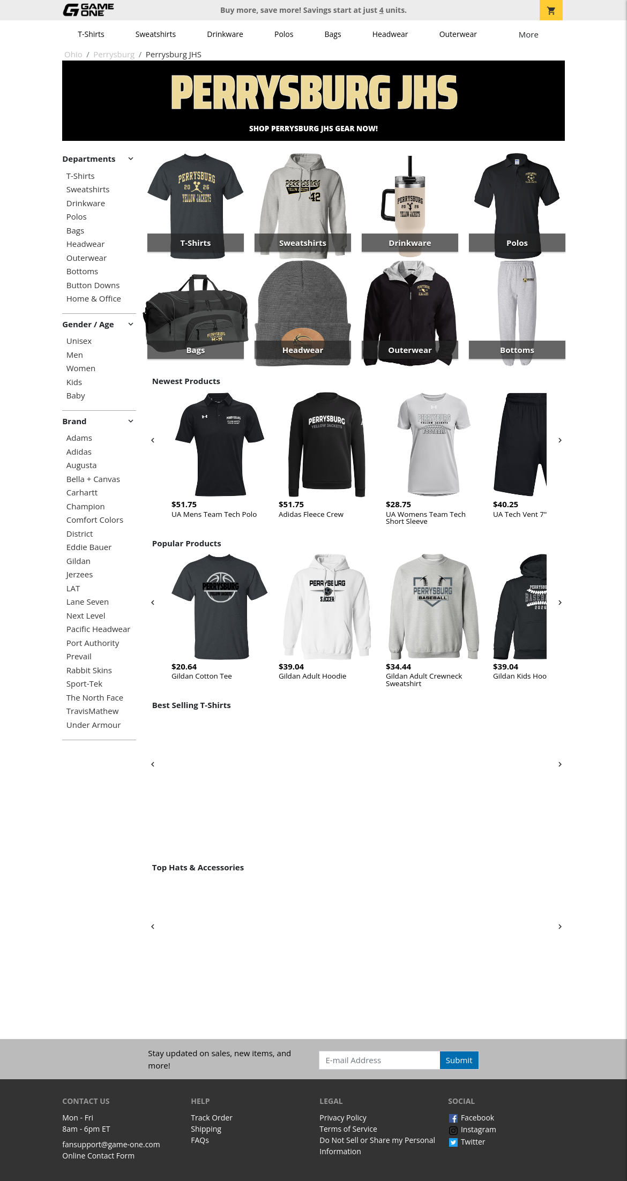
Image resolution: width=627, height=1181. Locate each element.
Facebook (471, 1117)
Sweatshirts (156, 34)
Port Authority (92, 643)
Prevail (79, 656)
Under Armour (93, 724)
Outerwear (458, 34)
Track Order (212, 1117)
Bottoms (82, 271)
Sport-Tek (84, 683)
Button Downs (93, 285)
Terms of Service (348, 1129)
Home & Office (93, 298)
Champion (85, 506)
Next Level (86, 615)
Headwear (390, 34)
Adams (79, 437)
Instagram (472, 1129)
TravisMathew (92, 711)
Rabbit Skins (89, 670)
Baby (75, 395)
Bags (333, 34)
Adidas (79, 451)
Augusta (81, 465)
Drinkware (225, 34)
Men (74, 354)
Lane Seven (87, 601)
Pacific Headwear (98, 629)
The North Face (94, 697)
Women (80, 368)
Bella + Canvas (93, 479)
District (79, 533)
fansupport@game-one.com (111, 1144)
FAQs (200, 1140)
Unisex (79, 340)
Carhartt (82, 492)
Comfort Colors (94, 519)
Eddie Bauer (89, 547)
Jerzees (79, 574)
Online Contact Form (98, 1155)
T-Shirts (91, 34)
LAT (73, 588)
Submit (459, 1060)
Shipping (206, 1129)
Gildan (78, 561)
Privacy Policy (342, 1117)
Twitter (466, 1142)
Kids (74, 382)
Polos (283, 34)
